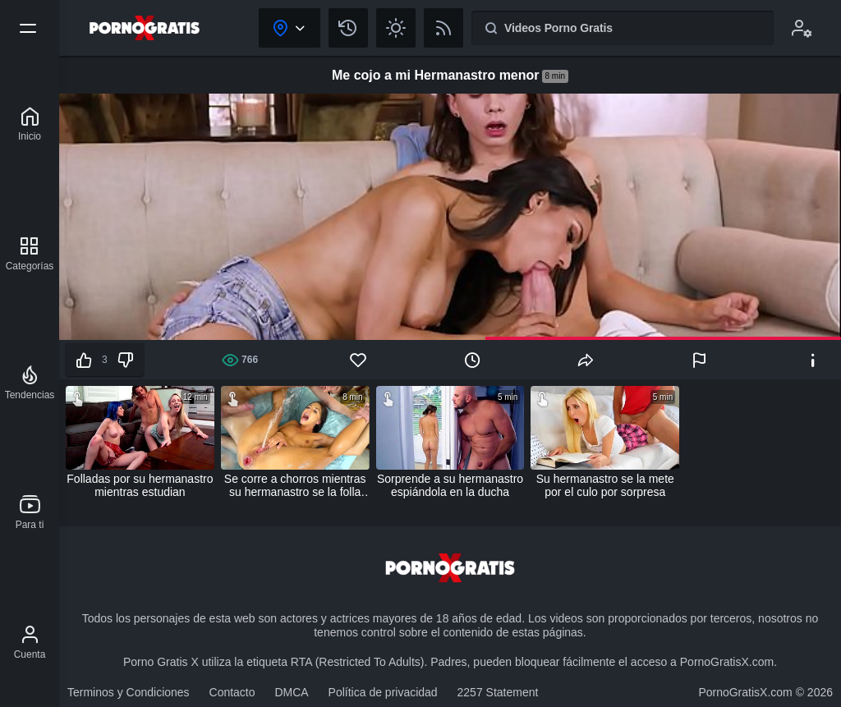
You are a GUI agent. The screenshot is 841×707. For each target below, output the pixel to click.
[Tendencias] (30, 383)
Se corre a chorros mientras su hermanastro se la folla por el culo (295, 485)
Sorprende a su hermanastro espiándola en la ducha (450, 485)
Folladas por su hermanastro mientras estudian (140, 485)
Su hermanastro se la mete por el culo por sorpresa (605, 485)
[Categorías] (30, 254)
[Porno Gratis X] (29, 124)
